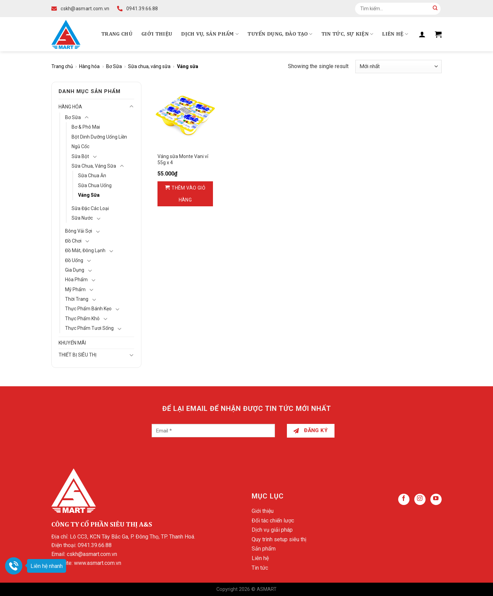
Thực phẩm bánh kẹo (88, 308)
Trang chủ (116, 34)
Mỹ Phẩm (75, 289)
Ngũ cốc (80, 146)
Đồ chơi (73, 241)
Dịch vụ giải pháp (272, 530)
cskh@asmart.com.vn (92, 554)
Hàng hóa (89, 66)
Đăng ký (310, 430)
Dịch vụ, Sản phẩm (210, 34)
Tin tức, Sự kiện (347, 34)
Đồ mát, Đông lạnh (85, 250)
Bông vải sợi (78, 231)
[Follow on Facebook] (403, 499)
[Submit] (435, 8)
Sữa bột (80, 156)
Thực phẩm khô (82, 318)
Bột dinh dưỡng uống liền (99, 137)
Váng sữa (89, 195)
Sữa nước (82, 218)
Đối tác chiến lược (273, 520)
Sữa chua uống (95, 185)
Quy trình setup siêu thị (279, 539)
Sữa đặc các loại (90, 208)
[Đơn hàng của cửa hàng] (398, 66)
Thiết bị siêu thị (78, 355)
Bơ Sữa (114, 66)
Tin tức (260, 568)
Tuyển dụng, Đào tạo (280, 34)
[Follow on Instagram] (420, 499)
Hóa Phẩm (76, 279)
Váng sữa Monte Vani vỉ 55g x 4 (182, 159)
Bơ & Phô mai (86, 127)
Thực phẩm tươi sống (89, 328)
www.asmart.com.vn (97, 563)
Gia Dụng (74, 270)
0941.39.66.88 (95, 545)
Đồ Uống (74, 260)
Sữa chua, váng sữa (149, 66)
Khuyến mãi (72, 343)
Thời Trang (76, 299)
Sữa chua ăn (92, 175)
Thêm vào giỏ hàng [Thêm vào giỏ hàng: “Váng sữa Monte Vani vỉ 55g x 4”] (188, 194)
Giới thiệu (156, 34)
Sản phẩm (264, 548)
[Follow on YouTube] (436, 499)
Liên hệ (395, 34)
